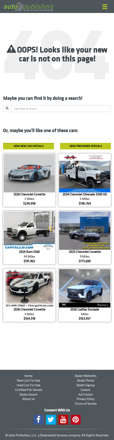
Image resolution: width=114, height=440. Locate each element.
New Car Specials (28, 146)
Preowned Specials (85, 146)
